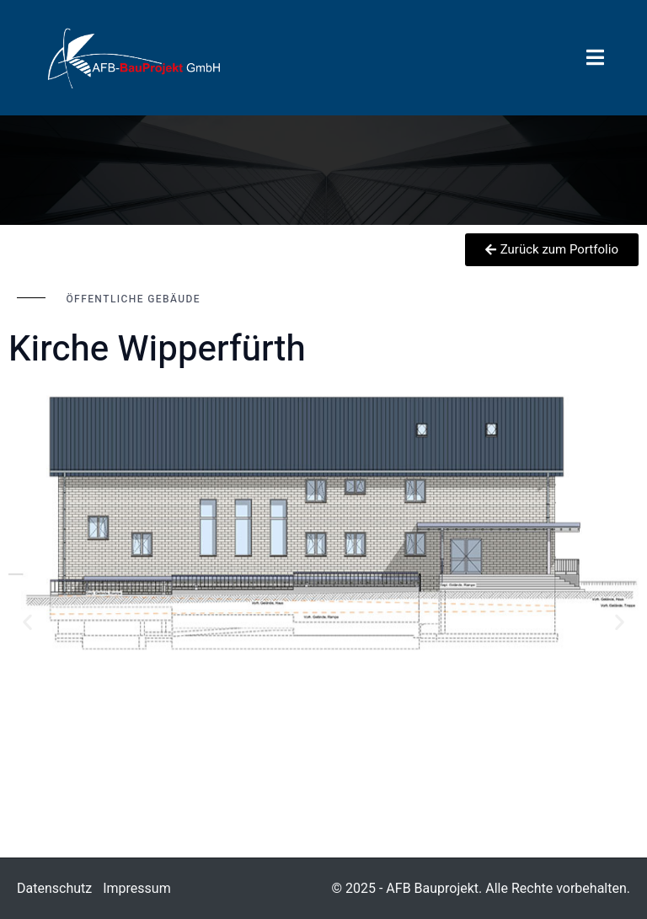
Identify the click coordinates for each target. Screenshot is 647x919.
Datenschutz (54, 888)
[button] (27, 622)
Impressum (137, 888)
